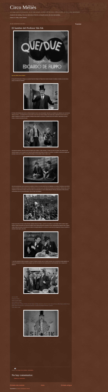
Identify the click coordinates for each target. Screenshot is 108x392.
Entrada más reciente (17, 385)
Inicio (42, 385)
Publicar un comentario (19, 378)
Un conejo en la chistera (21, 370)
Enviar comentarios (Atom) (23, 388)
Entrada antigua (66, 385)
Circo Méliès (23, 7)
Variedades (30, 370)
